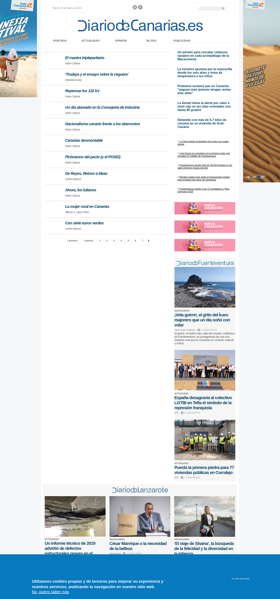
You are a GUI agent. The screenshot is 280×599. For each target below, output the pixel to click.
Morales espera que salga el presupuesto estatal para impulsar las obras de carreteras (204, 178)
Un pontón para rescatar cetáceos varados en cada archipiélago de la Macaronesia (203, 56)
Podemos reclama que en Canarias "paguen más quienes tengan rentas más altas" (204, 89)
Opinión (121, 40)
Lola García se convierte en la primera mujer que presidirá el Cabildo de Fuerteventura (204, 154)
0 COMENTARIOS (209, 330)
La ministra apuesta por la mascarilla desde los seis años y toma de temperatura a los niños (205, 72)
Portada (60, 40)
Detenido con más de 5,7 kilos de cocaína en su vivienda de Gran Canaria (202, 123)
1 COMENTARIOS (192, 478)
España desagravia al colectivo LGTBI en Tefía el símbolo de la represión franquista (203, 402)
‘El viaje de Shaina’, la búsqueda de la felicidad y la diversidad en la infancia (204, 548)
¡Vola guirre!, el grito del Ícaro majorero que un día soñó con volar (202, 319)
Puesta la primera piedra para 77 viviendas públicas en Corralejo (204, 470)
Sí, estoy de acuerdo (240, 581)
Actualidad (90, 40)
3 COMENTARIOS (192, 413)
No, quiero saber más (50, 594)
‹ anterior (88, 240)
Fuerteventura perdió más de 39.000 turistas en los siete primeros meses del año (205, 166)
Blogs (151, 40)
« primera (72, 240)
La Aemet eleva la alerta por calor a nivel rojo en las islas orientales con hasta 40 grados (204, 106)
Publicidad (181, 40)
